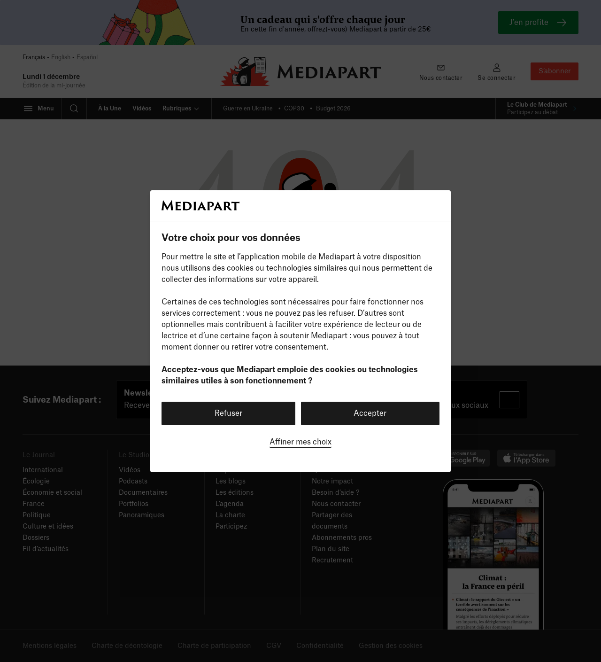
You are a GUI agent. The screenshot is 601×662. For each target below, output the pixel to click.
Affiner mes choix (300, 442)
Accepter (370, 413)
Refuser (228, 413)
